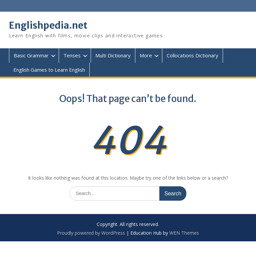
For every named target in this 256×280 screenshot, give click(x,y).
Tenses (72, 55)
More (146, 55)
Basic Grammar (31, 55)
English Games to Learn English (49, 69)
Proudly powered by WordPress (91, 233)
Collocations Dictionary (192, 55)
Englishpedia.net (48, 25)
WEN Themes (184, 233)
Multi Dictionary (113, 55)
